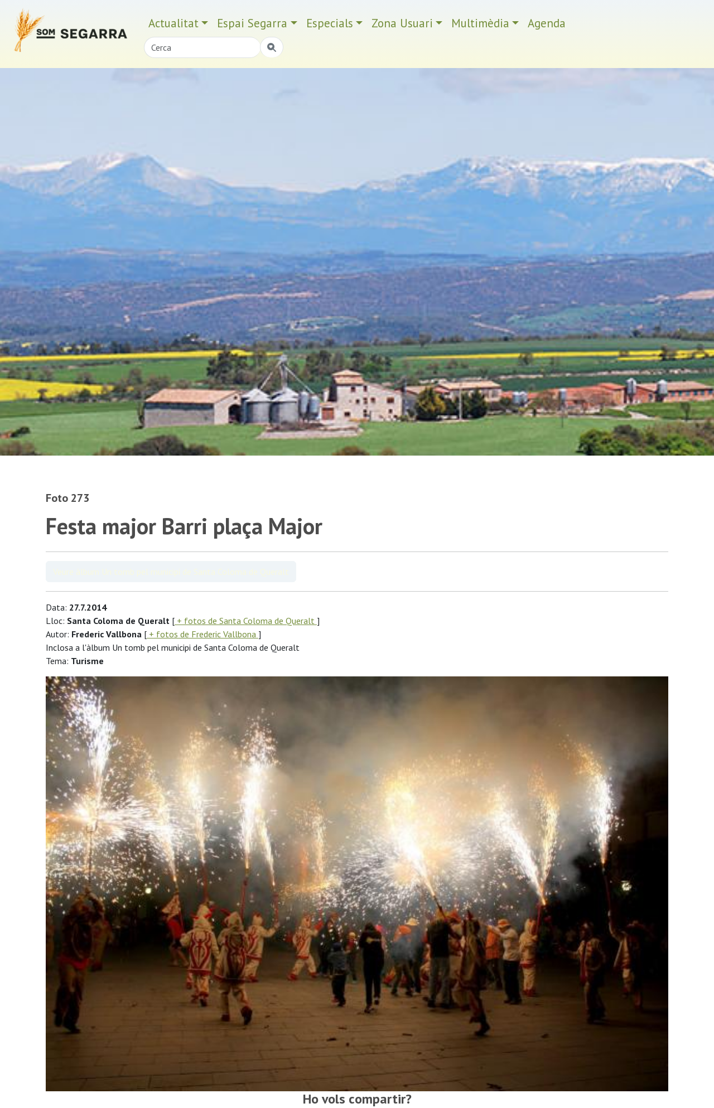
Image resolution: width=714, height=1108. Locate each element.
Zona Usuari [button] (402, 23)
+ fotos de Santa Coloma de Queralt (246, 620)
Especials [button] (329, 23)
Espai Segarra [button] (252, 23)
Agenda (547, 23)
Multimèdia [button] (480, 23)
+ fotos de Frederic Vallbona (202, 634)
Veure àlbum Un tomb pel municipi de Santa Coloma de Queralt (171, 571)
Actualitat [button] (173, 23)
